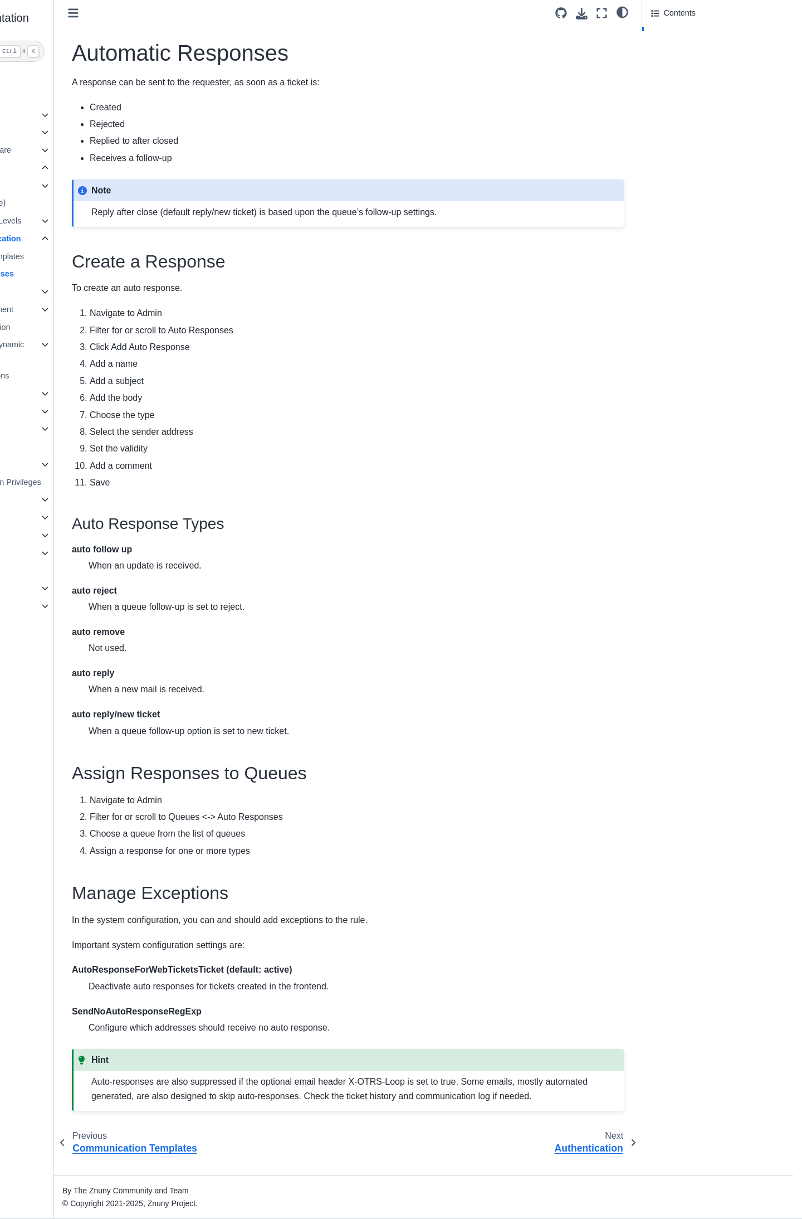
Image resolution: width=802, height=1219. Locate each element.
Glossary (39, 623)
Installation (42, 97)
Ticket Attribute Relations (76, 375)
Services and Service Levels (82, 220)
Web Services (57, 428)
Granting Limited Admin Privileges (92, 482)
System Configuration (70, 464)
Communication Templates (88, 256)
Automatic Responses (83, 273)
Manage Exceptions (686, 80)
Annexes (39, 605)
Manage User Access (70, 185)
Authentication (57, 291)
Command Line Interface (67, 552)
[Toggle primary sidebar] (185, 13)
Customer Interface (57, 517)
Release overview (55, 132)
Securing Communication (77, 327)
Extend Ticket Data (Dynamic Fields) (84, 351)
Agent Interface (50, 499)
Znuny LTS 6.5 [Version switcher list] (49, 1187)
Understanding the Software (73, 149)
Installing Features (65, 446)
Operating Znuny (53, 535)
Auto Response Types (699, 49)
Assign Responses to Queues (704, 65)
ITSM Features (49, 570)
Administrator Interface (67, 167)
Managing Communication (82, 238)
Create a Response (687, 34)
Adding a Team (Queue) (75, 202)
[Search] (87, 51)
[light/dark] (622, 11)
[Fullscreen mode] (601, 13)
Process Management (71, 411)
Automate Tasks (60, 393)
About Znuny (46, 79)
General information (58, 588)
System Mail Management (78, 309)
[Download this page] (581, 13)
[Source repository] (561, 13)
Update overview (53, 114)
